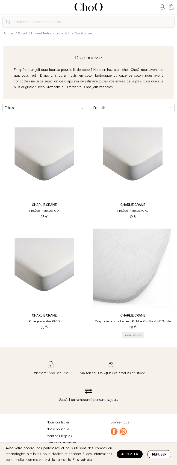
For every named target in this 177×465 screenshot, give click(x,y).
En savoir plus (83, 460)
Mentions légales (59, 436)
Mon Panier (171, 7)
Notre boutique (58, 429)
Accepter (129, 454)
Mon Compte (162, 7)
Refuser (159, 454)
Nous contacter (58, 422)
